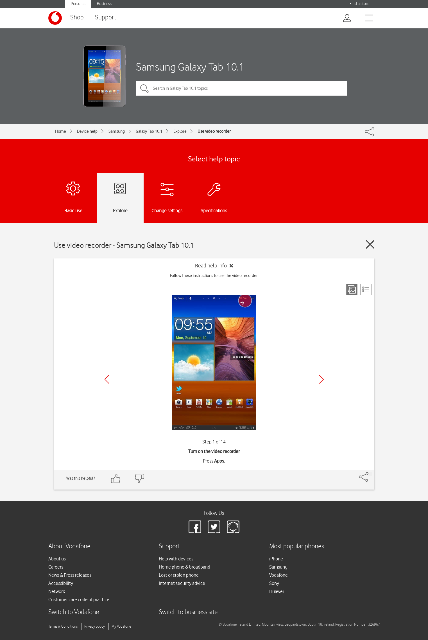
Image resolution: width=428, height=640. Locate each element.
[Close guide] (370, 244)
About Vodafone (69, 546)
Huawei (276, 591)
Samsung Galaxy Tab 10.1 (190, 66)
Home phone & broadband (184, 567)
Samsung (116, 131)
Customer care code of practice (78, 599)
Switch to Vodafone (73, 612)
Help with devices (176, 559)
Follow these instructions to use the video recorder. (214, 275)
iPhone (276, 559)
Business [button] (104, 3)
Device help (87, 131)
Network (56, 591)
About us (57, 559)
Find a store (359, 3)
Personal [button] (78, 3)
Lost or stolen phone (179, 575)
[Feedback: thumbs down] (139, 478)
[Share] (370, 474)
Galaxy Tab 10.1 (149, 131)
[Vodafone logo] (55, 18)
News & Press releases (69, 575)
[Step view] (351, 289)
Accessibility (60, 583)
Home (60, 131)
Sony (274, 583)
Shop (77, 17)
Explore (180, 131)
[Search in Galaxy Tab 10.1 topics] (241, 88)
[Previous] (107, 379)
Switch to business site (188, 612)
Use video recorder (214, 131)
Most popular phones (296, 546)
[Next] (321, 379)
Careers (55, 567)
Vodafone (278, 575)
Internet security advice (182, 583)
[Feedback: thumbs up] (116, 478)
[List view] (366, 289)
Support (105, 17)
